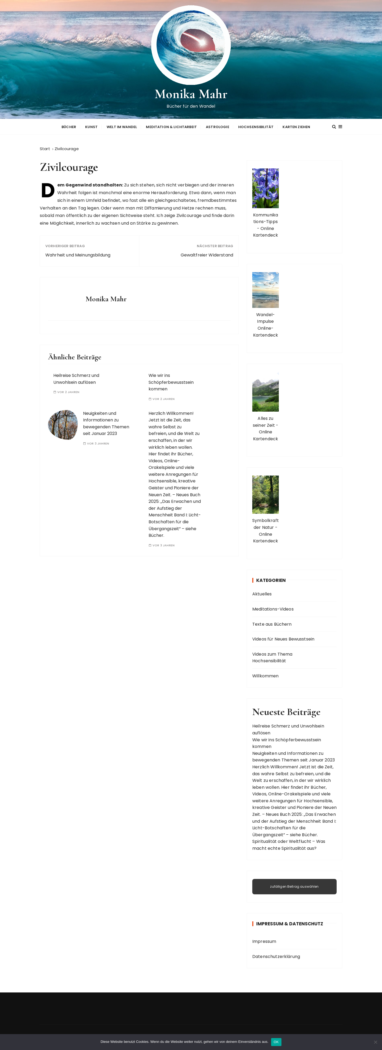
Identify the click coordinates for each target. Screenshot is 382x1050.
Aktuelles (262, 593)
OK (276, 1042)
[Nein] (375, 1042)
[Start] (45, 148)
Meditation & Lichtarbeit (171, 126)
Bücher (69, 126)
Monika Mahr (191, 93)
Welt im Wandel (122, 126)
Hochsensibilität (256, 126)
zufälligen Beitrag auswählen (294, 885)
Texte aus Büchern (272, 623)
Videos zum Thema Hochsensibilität (272, 656)
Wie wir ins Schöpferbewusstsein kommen (171, 381)
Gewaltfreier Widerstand (207, 254)
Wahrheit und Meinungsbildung (77, 254)
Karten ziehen (296, 126)
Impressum (264, 941)
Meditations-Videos (273, 608)
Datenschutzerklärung (276, 956)
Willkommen (265, 675)
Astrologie (217, 126)
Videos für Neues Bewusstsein (283, 638)
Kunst (91, 126)
